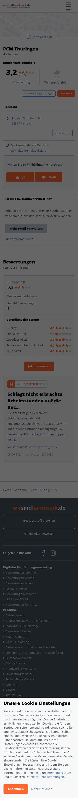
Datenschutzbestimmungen (45, 777)
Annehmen (16, 789)
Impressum (63, 773)
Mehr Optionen (41, 789)
